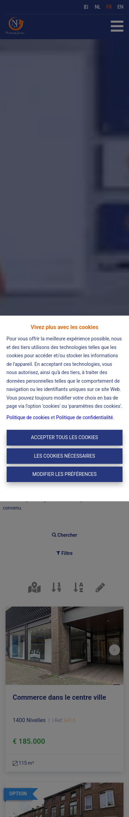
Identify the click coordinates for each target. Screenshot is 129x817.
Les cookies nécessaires (64, 456)
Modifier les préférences (64, 474)
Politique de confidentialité (84, 417)
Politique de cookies (28, 417)
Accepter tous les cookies (64, 437)
